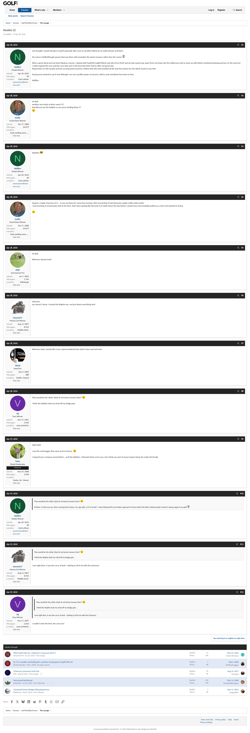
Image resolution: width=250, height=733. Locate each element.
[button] (47, 10)
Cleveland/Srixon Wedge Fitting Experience (31, 689)
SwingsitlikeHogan (231, 683)
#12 (241, 592)
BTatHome (17, 692)
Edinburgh (24, 282)
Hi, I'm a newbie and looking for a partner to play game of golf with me (43, 662)
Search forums (27, 16)
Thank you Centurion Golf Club (26, 671)
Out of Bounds (39, 683)
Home (12, 10)
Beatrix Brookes (19, 665)
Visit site (16, 135)
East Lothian (23, 79)
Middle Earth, (23, 330)
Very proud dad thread (22, 680)
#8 (242, 391)
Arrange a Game (43, 665)
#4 (242, 197)
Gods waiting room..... (19, 133)
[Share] (238, 45)
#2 (242, 95)
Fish (14, 674)
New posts (13, 16)
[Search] (237, 10)
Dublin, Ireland (22, 378)
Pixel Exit (153, 729)
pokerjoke (17, 683)
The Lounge (40, 656)
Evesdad (235, 674)
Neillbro (9, 34)
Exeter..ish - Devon (21, 480)
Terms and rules (207, 719)
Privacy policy (220, 719)
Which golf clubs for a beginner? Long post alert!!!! (34, 653)
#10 (241, 493)
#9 (242, 439)
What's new (40, 10)
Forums (24, 10)
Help (230, 719)
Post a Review (38, 692)
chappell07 (234, 692)
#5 (242, 248)
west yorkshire (22, 425)
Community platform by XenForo (117, 729)
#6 (242, 295)
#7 (242, 343)
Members (57, 10)
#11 (241, 544)
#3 (242, 146)
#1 (242, 45)
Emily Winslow (232, 656)
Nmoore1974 (18, 656)
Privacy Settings (206, 722)
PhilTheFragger (232, 665)
